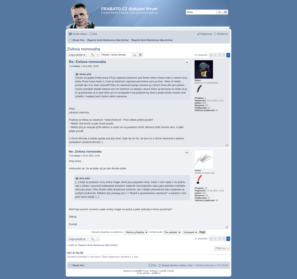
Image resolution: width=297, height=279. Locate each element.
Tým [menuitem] (154, 265)
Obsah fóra (78, 265)
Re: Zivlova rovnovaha (87, 62)
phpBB (138, 271)
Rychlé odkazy (80, 34)
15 (206, 188)
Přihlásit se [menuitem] (222, 34)
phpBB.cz (156, 273)
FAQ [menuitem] (94, 34)
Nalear (198, 80)
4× (209, 108)
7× (209, 198)
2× (217, 110)
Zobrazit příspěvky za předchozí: (119, 232)
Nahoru (227, 145)
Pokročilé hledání (225, 12)
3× (217, 200)
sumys (198, 170)
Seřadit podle (165, 232)
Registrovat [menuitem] (206, 34)
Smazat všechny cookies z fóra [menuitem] (177, 265)
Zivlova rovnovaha (83, 49)
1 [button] (215, 55)
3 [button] (224, 55)
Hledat (219, 12)
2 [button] (219, 55)
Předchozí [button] (211, 55)
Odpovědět (76, 55)
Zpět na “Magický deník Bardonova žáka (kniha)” (93, 245)
